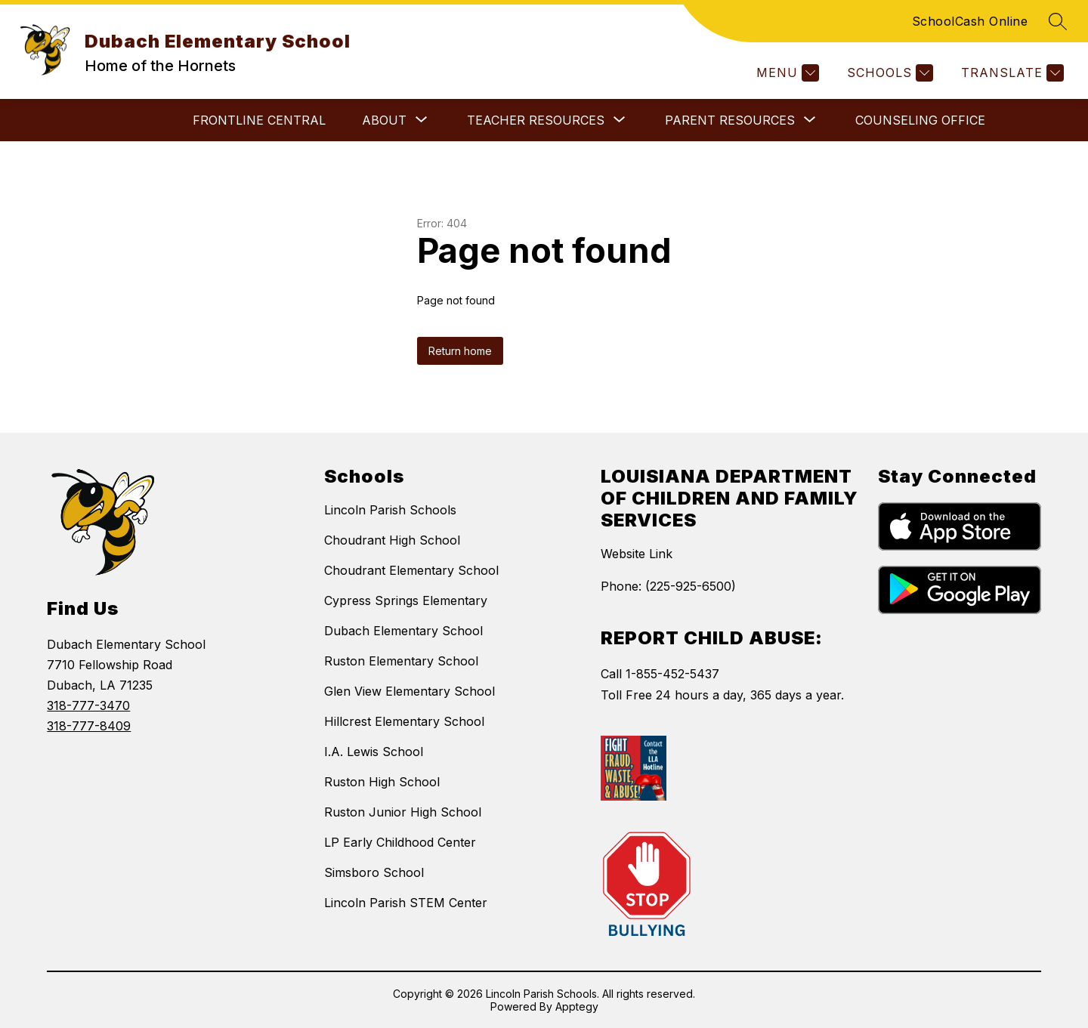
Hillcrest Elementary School (404, 721)
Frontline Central (259, 120)
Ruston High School (382, 781)
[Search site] (1058, 21)
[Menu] (786, 72)
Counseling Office (920, 120)
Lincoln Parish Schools (390, 509)
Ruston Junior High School (402, 812)
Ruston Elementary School (401, 660)
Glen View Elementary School (409, 691)
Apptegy (576, 1006)
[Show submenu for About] (384, 120)
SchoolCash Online (970, 21)
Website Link (636, 553)
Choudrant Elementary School (411, 570)
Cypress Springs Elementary (405, 600)
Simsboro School (374, 872)
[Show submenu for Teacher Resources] (535, 120)
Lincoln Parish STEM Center (405, 902)
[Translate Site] (1010, 72)
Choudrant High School (392, 540)
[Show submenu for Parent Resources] (730, 120)
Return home (460, 350)
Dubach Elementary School (403, 630)
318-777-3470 (88, 705)
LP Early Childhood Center (400, 842)
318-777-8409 (89, 725)
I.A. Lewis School (373, 751)
